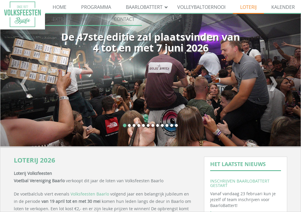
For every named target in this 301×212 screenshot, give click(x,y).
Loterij (248, 7)
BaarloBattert (144, 7)
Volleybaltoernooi (201, 7)
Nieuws (90, 19)
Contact (124, 19)
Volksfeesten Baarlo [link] (90, 194)
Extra (59, 19)
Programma (96, 7)
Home (59, 7)
